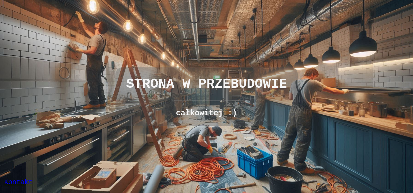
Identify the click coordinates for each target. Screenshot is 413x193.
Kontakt (18, 182)
